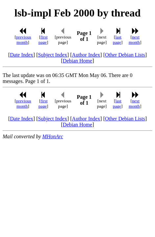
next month (134, 40)
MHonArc (52, 136)
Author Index (86, 55)
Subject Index (52, 55)
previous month (23, 40)
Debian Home (77, 61)
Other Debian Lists (125, 55)
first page (43, 40)
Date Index (21, 55)
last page (117, 40)
